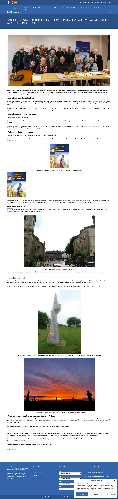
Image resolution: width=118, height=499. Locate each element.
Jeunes (47, 7)
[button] (115, 480)
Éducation (37, 7)
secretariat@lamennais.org (102, 2)
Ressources (96, 7)
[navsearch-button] (110, 12)
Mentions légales (38, 472)
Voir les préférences (109, 494)
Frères (56, 7)
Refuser (95, 494)
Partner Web (70, 497)
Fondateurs (85, 7)
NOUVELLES (27, 7)
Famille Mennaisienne (70, 7)
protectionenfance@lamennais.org (98, 476)
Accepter (82, 494)
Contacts (27, 10)
